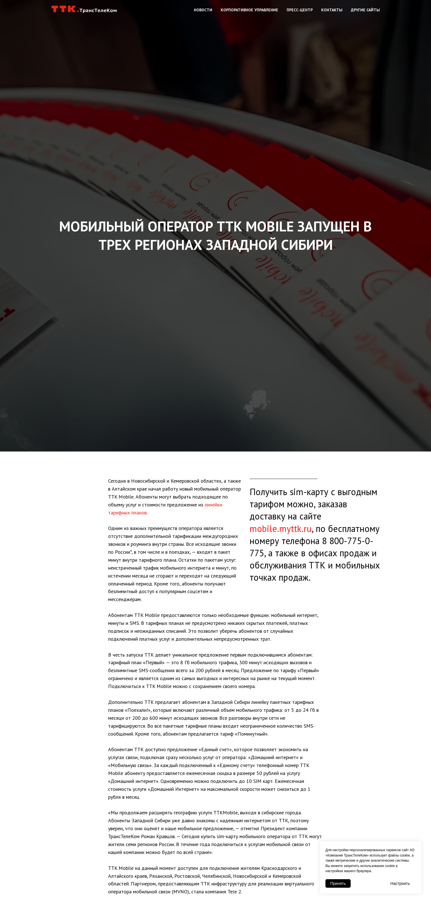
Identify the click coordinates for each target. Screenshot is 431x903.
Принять (338, 883)
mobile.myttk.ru (281, 528)
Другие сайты (365, 9)
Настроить (400, 883)
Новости (203, 9)
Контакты (331, 9)
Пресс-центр (300, 9)
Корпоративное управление (249, 9)
